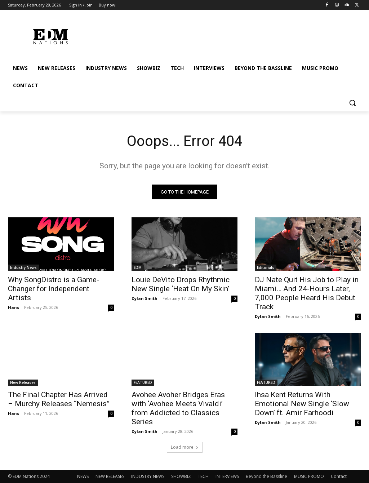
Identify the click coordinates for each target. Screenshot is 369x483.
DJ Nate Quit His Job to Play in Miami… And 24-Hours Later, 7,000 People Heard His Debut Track (307, 293)
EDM (138, 267)
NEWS (83, 476)
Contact (339, 476)
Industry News (23, 267)
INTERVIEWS (227, 476)
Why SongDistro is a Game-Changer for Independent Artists (53, 288)
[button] (352, 102)
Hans (13, 307)
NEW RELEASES (109, 476)
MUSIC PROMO (309, 476)
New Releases (23, 382)
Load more (185, 447)
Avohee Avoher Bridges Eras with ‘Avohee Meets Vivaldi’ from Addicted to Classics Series (178, 408)
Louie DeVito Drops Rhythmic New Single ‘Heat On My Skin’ (181, 284)
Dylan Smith (144, 298)
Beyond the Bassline (266, 476)
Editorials (265, 267)
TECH (203, 476)
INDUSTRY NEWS (147, 476)
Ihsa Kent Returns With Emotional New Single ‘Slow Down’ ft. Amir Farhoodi (302, 403)
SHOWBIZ (181, 476)
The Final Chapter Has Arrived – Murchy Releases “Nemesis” (59, 399)
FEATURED (143, 382)
